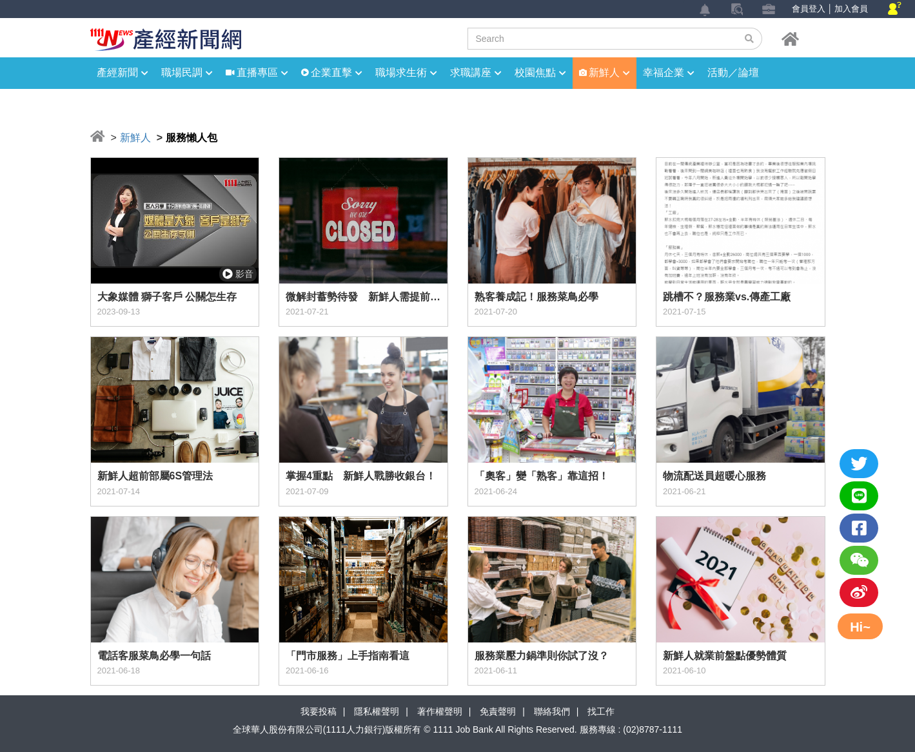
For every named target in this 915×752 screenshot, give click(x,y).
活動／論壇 (733, 72)
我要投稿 (318, 711)
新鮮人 (609, 72)
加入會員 (851, 9)
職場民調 (187, 72)
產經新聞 (122, 72)
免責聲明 (498, 711)
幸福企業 (668, 72)
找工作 (601, 711)
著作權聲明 (439, 711)
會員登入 (808, 9)
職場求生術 (406, 72)
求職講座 (476, 72)
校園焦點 (540, 72)
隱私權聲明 (376, 711)
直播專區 (262, 72)
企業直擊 (336, 72)
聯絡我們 (552, 711)
